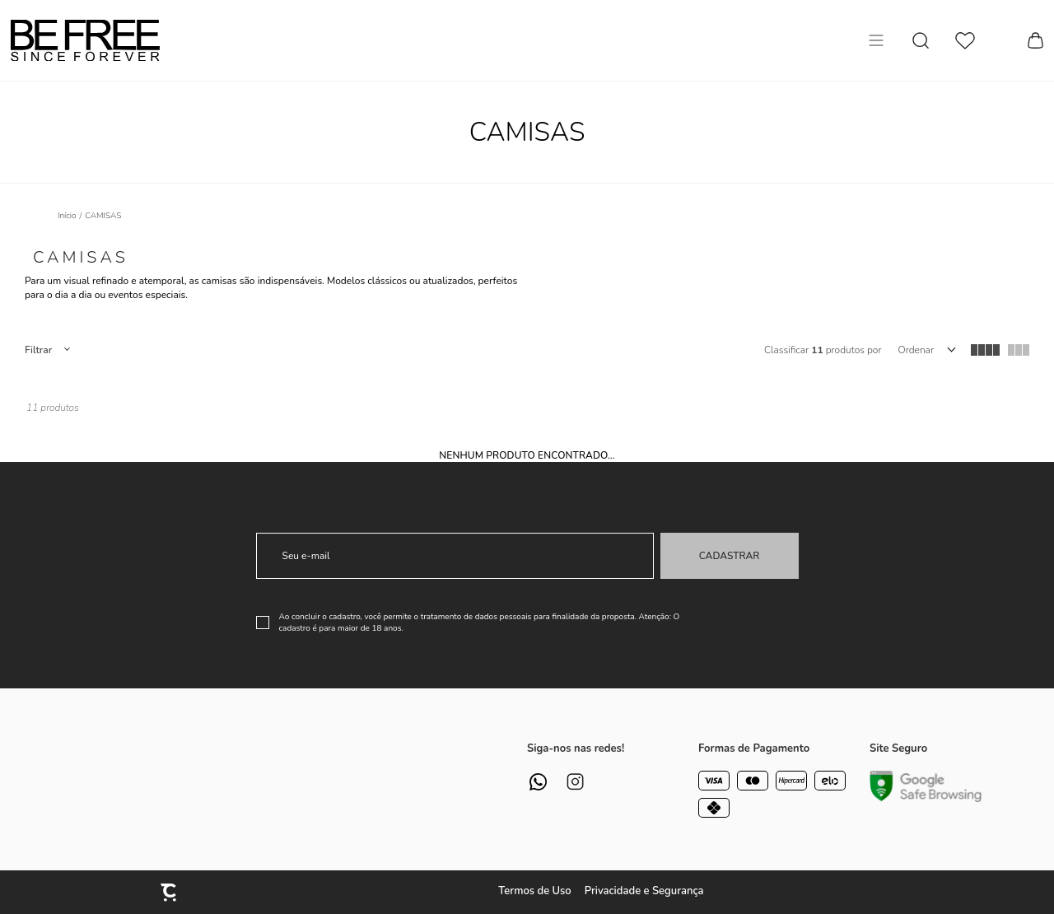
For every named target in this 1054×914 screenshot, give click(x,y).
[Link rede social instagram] (575, 782)
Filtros (47, 350)
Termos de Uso (534, 891)
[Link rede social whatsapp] (538, 782)
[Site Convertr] (169, 892)
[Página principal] (85, 40)
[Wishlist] (965, 40)
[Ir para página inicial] (67, 216)
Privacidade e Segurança (644, 891)
